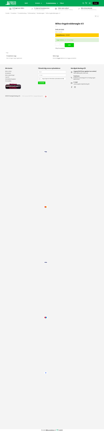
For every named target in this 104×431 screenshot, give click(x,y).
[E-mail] (52, 75)
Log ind (7, 77)
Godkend (41, 83)
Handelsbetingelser (10, 79)
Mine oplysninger (10, 75)
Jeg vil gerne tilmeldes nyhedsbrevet (53, 78)
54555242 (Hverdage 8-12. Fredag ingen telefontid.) (84, 78)
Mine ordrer (8, 71)
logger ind (59, 58)
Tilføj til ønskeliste (60, 48)
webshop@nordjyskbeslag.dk (81, 84)
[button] (96, 16)
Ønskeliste (8, 73)
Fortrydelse (8, 81)
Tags (7, 52)
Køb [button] (69, 45)
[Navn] (52, 72)
